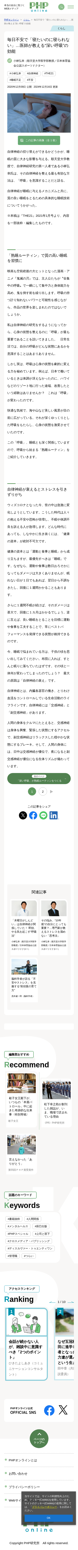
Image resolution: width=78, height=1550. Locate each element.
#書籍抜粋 (14, 1219)
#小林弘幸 (15, 73)
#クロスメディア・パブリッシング (29, 1241)
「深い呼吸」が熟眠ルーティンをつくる (39, 778)
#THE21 (48, 73)
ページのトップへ (39, 1441)
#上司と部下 (42, 1233)
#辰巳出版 (41, 1226)
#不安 (30, 79)
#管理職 (12, 1256)
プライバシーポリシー (44, 1506)
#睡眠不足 (15, 79)
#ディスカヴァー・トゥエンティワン (30, 1248)
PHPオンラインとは (23, 1460)
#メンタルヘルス (18, 1226)
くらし (61, 28)
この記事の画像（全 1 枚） (41, 140)
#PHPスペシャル (18, 1233)
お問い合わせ (18, 1473)
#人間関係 (33, 1219)
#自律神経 (32, 73)
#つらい (28, 1256)
